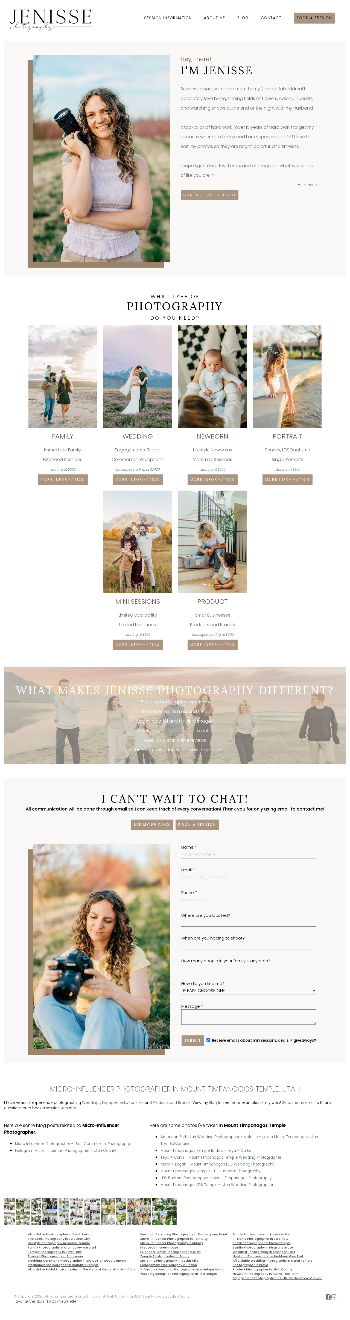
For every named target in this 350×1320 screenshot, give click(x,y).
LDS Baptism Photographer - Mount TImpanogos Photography (216, 1178)
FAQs (51, 1301)
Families (136, 1102)
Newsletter (68, 1301)
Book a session (314, 18)
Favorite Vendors (29, 1301)
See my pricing (152, 824)
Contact (271, 18)
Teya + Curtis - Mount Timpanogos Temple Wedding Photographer (221, 1157)
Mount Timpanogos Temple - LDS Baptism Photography (210, 1171)
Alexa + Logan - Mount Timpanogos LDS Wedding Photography (217, 1164)
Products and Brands (172, 1102)
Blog (243, 18)
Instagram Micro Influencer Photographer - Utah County (65, 1150)
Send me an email (298, 1102)
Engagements (114, 1102)
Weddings (91, 1102)
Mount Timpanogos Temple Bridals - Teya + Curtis (206, 1150)
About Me (214, 18)
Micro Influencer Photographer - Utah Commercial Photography (73, 1143)
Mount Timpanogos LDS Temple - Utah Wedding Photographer (217, 1184)
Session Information (168, 18)
